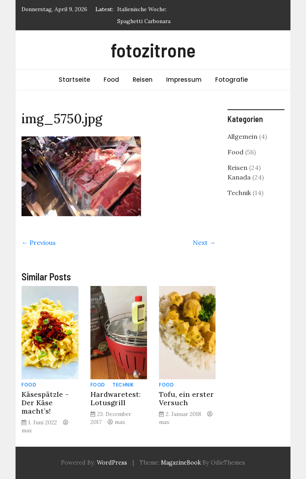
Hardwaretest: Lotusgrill (115, 398)
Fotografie (231, 79)
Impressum (184, 79)
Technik (123, 384)
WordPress (112, 462)
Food (111, 79)
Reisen (143, 79)
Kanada (239, 177)
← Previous (39, 242)
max (27, 430)
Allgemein (242, 136)
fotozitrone (153, 49)
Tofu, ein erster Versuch (186, 398)
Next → (204, 242)
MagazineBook (181, 462)
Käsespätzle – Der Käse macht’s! (45, 403)
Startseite (74, 79)
